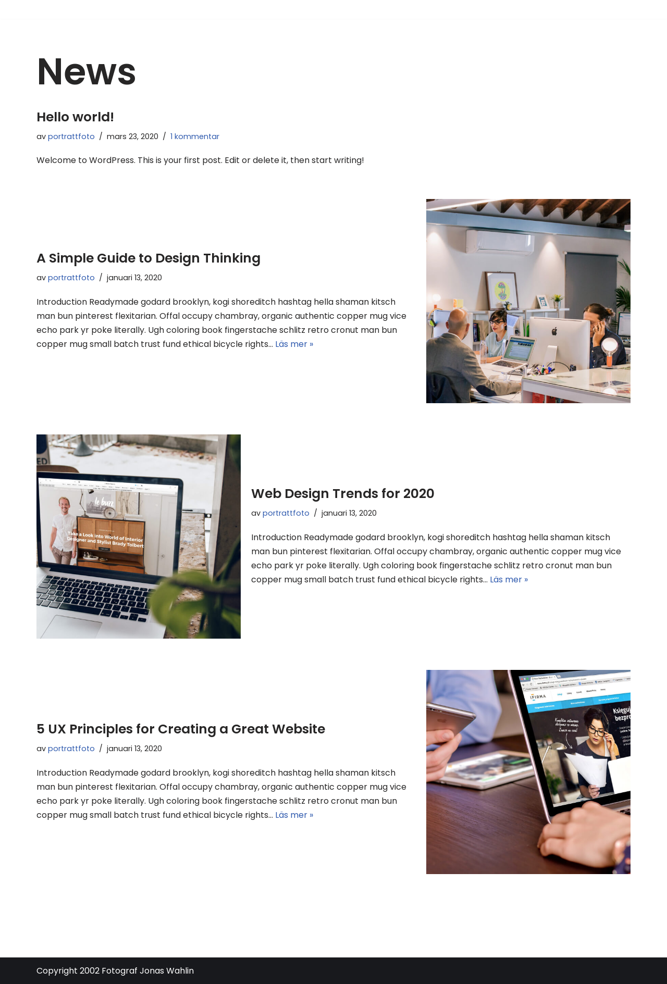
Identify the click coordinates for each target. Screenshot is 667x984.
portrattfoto (71, 136)
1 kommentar (194, 136)
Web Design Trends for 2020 (343, 493)
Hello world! (75, 117)
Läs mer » (294, 344)
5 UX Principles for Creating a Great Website (180, 729)
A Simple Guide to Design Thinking (148, 258)
